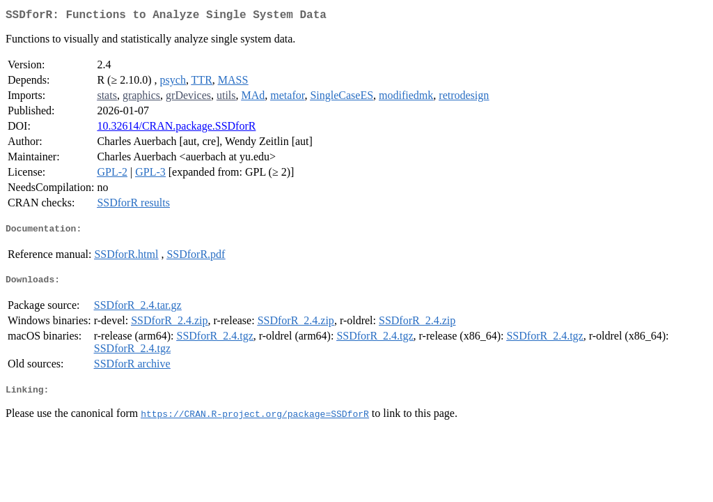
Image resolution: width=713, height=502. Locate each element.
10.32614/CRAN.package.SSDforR (176, 129)
